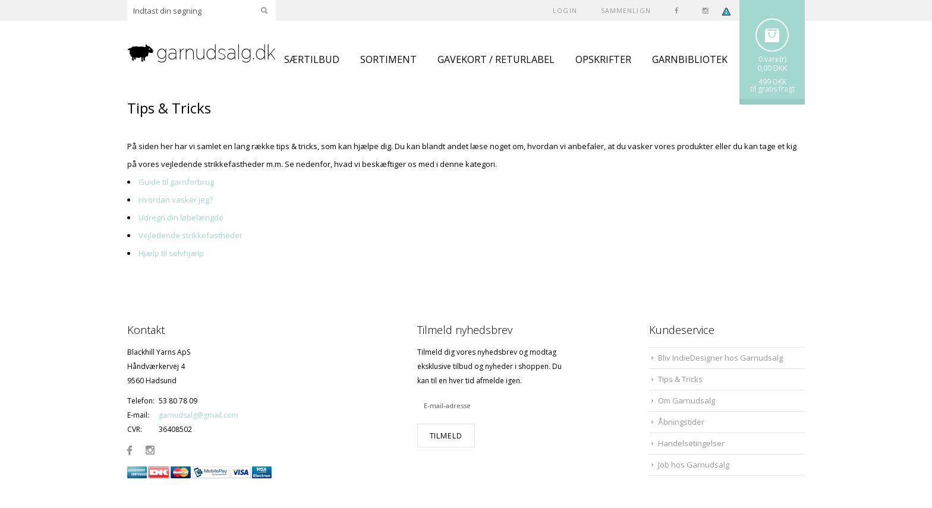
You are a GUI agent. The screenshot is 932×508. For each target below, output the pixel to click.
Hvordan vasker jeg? (175, 199)
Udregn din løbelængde (180, 217)
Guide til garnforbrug (176, 181)
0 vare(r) (772, 59)
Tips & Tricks (680, 379)
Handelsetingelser (691, 443)
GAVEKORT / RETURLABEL (496, 59)
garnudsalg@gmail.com (198, 415)
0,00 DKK (772, 68)
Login (565, 10)
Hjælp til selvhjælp (171, 253)
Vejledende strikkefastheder (190, 235)
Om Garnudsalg (686, 400)
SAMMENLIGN (626, 10)
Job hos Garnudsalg (693, 464)
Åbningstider (681, 422)
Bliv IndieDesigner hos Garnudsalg (720, 357)
